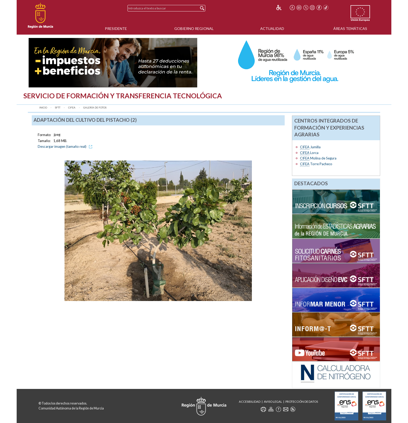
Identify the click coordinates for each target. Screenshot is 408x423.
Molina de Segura (318, 158)
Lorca (309, 153)
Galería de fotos (94, 107)
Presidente (116, 28)
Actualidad (272, 28)
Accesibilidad (249, 401)
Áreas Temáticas (350, 28)
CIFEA (71, 107)
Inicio (43, 107)
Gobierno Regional (194, 28)
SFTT (57, 107)
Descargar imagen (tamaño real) (66, 146)
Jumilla (310, 147)
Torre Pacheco (316, 164)
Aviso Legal (273, 401)
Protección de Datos (301, 401)
